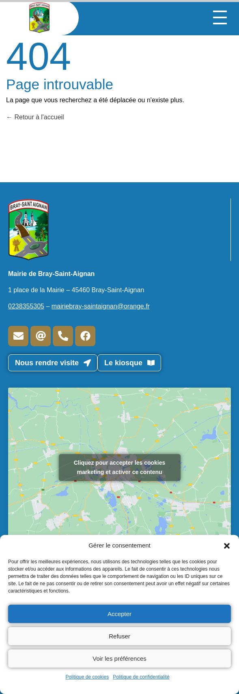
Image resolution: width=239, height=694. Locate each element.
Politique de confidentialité (141, 677)
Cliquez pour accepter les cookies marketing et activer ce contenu (120, 467)
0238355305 (26, 306)
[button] (227, 545)
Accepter (119, 613)
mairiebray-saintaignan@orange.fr (101, 306)
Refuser (119, 636)
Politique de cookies (87, 677)
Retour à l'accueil (35, 117)
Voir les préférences (119, 658)
